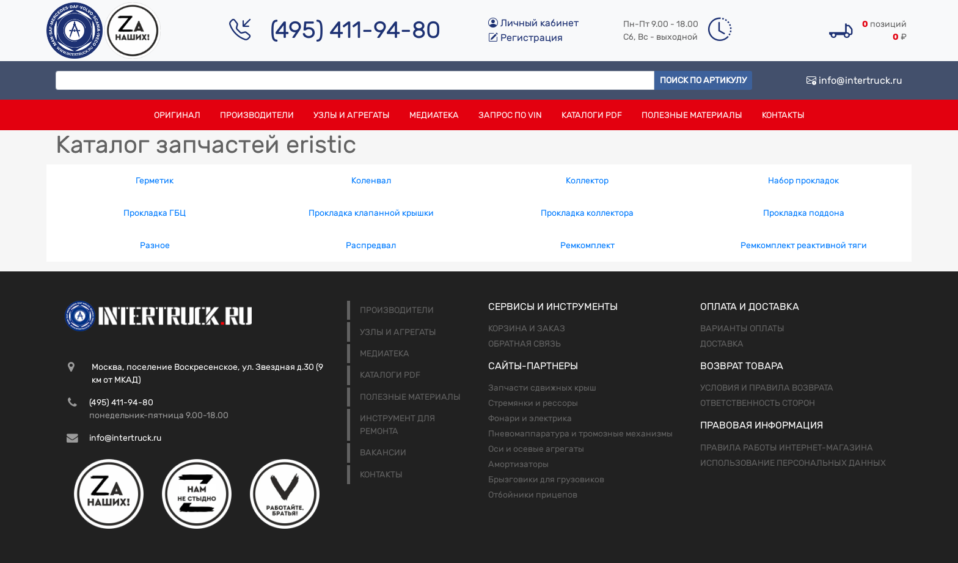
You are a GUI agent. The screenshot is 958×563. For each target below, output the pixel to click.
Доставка (722, 344)
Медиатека (434, 115)
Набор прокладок (803, 180)
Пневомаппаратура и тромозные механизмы (580, 434)
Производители (257, 115)
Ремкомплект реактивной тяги (803, 245)
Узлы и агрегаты (351, 115)
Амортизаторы (518, 464)
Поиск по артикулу (703, 80)
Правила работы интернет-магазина (786, 448)
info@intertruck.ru (854, 80)
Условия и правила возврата (766, 388)
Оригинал (177, 115)
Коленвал (371, 180)
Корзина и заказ (526, 328)
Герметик (155, 180)
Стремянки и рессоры (533, 403)
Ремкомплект (587, 245)
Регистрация (525, 37)
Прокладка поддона (803, 213)
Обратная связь (524, 344)
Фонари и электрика (530, 418)
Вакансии (383, 452)
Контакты (783, 115)
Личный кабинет (533, 23)
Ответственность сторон (757, 403)
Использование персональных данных (793, 463)
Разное (155, 245)
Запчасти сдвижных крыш (542, 388)
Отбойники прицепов (532, 495)
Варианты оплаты (742, 328)
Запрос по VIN (510, 115)
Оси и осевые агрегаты (536, 449)
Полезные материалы (692, 115)
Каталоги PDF (591, 115)
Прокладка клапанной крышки (371, 213)
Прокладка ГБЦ (154, 213)
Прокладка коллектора (587, 213)
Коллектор (587, 180)
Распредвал (371, 245)
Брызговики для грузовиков (546, 479)
